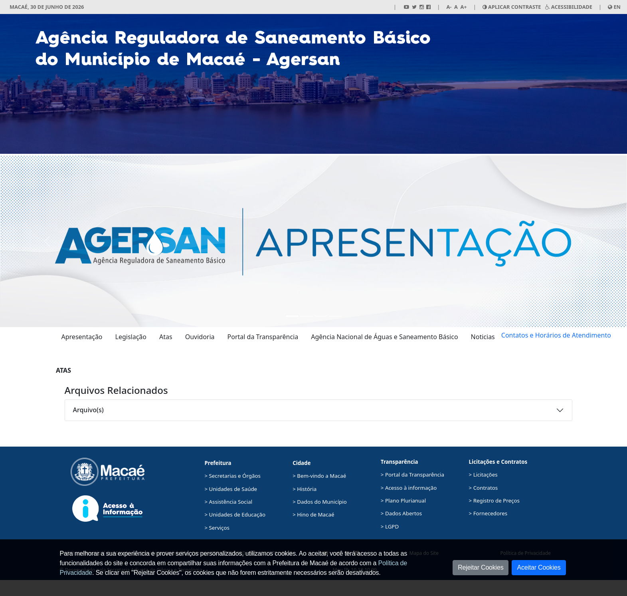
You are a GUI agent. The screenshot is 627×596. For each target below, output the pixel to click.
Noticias (483, 336)
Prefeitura (217, 463)
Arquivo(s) (88, 409)
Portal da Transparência (263, 336)
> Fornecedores (488, 513)
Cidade (302, 463)
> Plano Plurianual (403, 500)
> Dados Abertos (401, 513)
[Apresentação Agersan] (292, 316)
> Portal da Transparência (412, 474)
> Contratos (483, 487)
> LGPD (390, 526)
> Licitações (483, 474)
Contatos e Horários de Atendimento (556, 335)
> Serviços (216, 527)
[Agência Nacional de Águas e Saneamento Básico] (321, 316)
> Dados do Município (320, 501)
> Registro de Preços (494, 500)
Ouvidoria (200, 336)
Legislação (130, 336)
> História (304, 489)
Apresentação (82, 336)
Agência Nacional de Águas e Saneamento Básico (384, 336)
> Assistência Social (228, 501)
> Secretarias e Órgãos (232, 475)
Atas (165, 336)
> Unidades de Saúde (230, 489)
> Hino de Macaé (313, 514)
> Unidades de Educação (234, 514)
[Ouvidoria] (335, 316)
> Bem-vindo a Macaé (319, 475)
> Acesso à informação (409, 487)
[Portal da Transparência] (307, 316)
